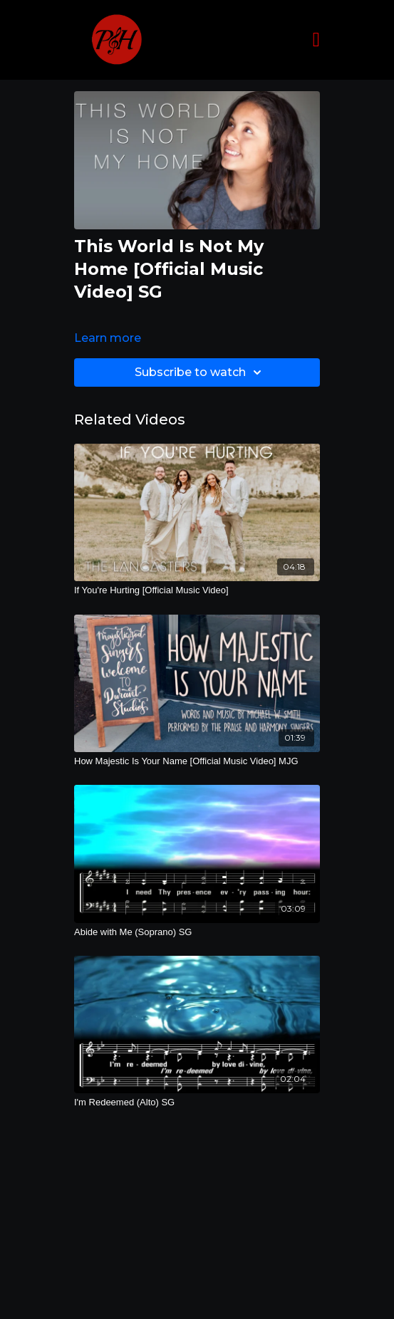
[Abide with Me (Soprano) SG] (197, 932)
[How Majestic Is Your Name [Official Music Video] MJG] (197, 761)
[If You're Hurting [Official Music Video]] (197, 590)
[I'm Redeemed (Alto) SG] (197, 1102)
